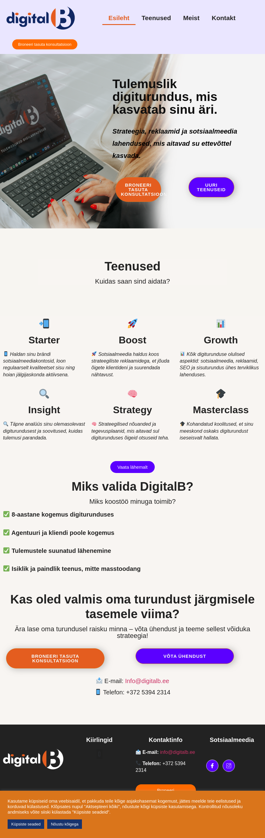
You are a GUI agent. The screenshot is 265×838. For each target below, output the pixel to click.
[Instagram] (229, 766)
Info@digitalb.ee (147, 681)
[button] (99, 754)
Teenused (156, 17)
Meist (191, 17)
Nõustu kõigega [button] (64, 824)
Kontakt (223, 17)
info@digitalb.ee (177, 752)
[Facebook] (212, 766)
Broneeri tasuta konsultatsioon (141, 191)
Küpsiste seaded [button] (26, 824)
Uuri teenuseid (211, 189)
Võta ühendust (177, 656)
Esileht (118, 17)
